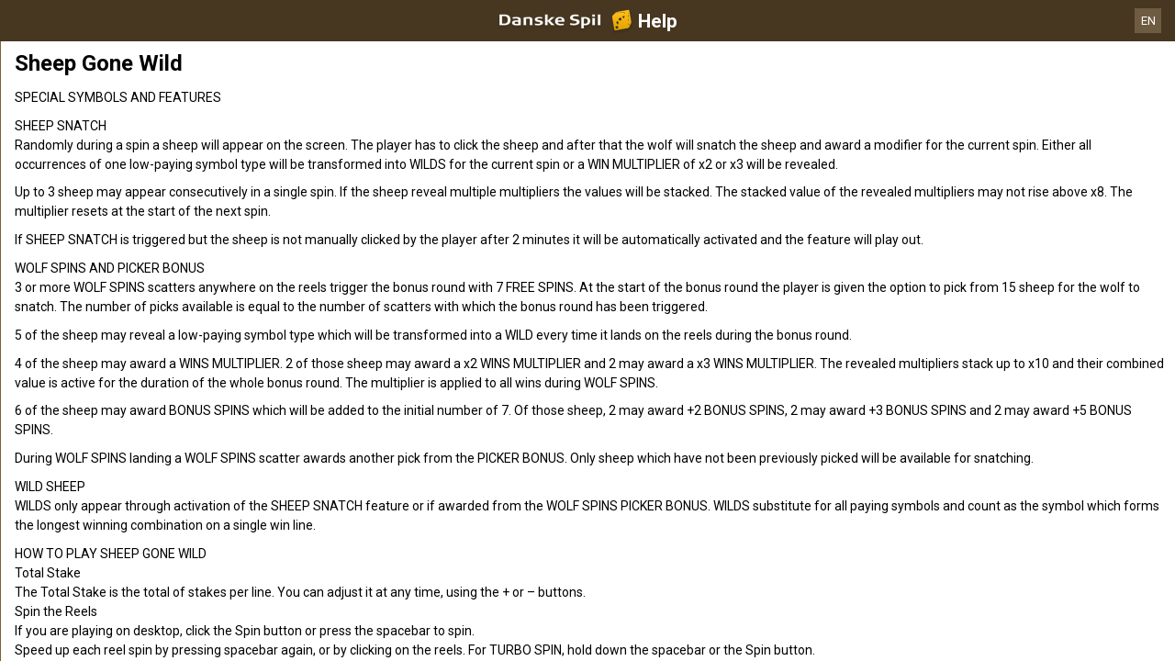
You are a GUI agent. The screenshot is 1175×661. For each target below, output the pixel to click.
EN (1148, 21)
